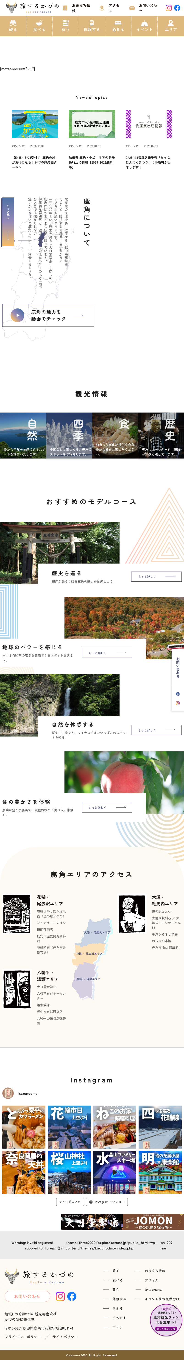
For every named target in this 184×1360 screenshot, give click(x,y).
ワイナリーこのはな (51, 922)
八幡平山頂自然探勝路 (51, 1020)
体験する (92, 29)
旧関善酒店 (45, 929)
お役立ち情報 (81, 8)
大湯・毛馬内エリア (165, 900)
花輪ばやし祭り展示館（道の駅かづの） (51, 913)
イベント (144, 29)
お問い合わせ (148, 8)
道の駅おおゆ (161, 911)
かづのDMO (154, 1289)
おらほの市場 (161, 941)
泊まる (118, 29)
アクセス (114, 8)
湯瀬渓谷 (43, 1005)
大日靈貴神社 (46, 987)
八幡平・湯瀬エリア (48, 975)
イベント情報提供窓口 (162, 1299)
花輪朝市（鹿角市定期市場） (51, 950)
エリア (171, 29)
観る (13, 29)
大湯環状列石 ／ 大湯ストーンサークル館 (166, 923)
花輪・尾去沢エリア (50, 900)
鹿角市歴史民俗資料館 (51, 938)
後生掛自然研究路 (50, 1011)
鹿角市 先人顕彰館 (165, 947)
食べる (39, 29)
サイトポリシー (65, 1336)
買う (65, 29)
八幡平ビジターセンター (51, 996)
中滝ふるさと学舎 (165, 934)
